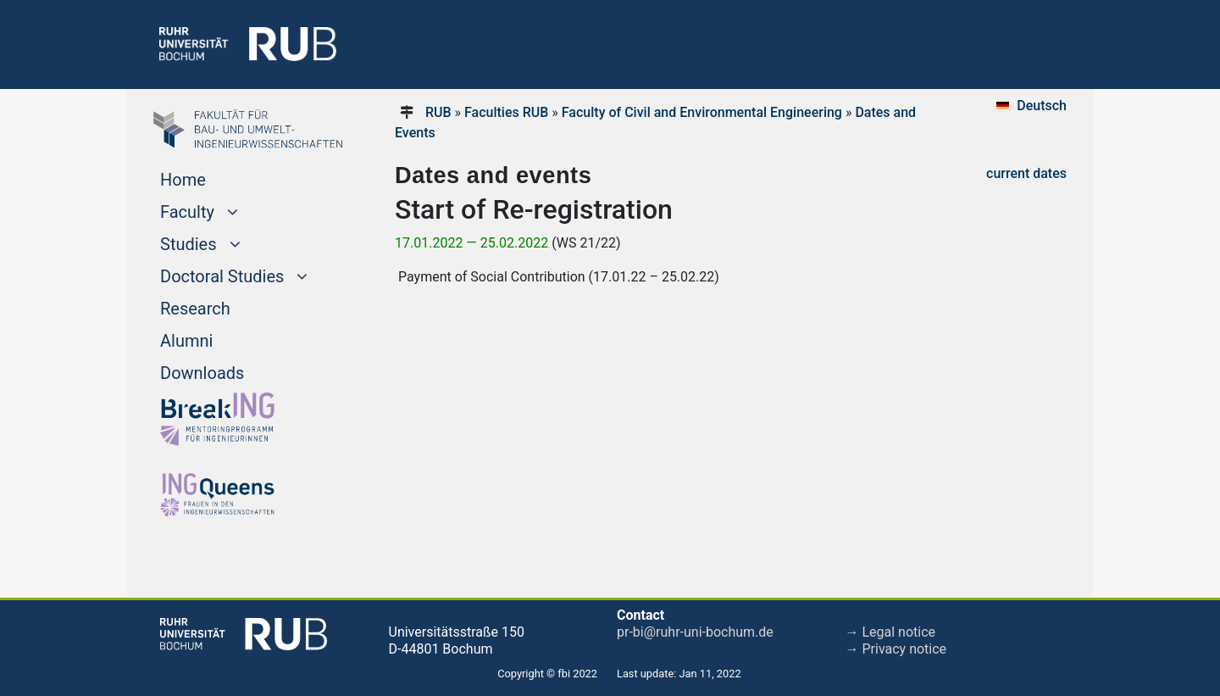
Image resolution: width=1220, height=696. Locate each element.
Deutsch (1042, 105)
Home (183, 180)
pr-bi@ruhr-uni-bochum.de (695, 632)
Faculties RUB (506, 112)
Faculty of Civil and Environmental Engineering (702, 112)
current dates (1026, 173)
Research (195, 308)
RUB (438, 112)
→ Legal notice (891, 632)
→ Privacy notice (896, 649)
